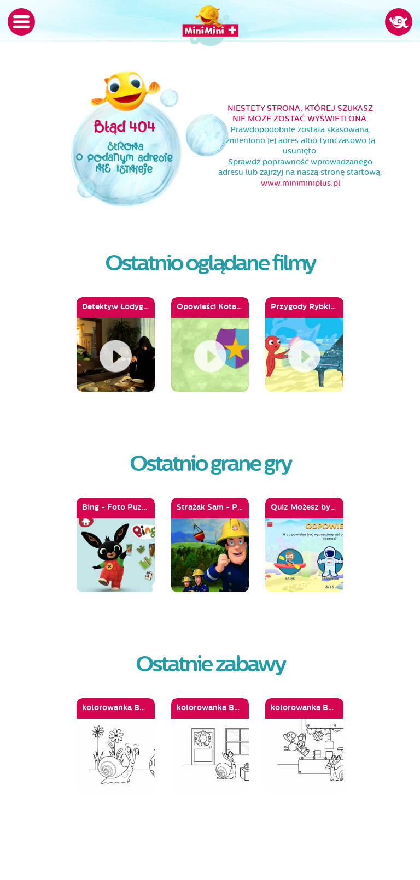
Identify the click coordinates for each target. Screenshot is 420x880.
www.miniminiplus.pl (300, 183)
